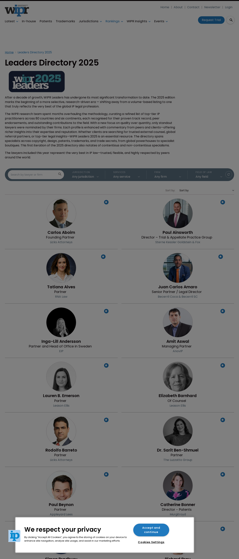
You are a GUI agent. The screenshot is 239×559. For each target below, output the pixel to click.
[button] (14, 536)
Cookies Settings (151, 542)
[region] (104, 535)
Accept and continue (151, 530)
